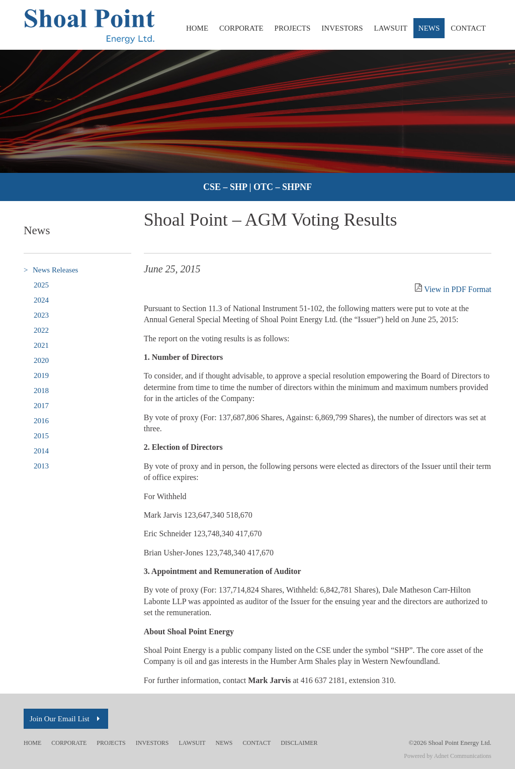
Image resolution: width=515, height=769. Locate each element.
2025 (41, 285)
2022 (41, 330)
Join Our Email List (66, 719)
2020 (41, 360)
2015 (41, 436)
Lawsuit (390, 28)
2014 (41, 451)
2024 (41, 300)
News (429, 28)
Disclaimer (299, 742)
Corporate (241, 28)
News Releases (51, 270)
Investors (342, 28)
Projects (293, 28)
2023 (41, 315)
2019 (41, 375)
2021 (41, 345)
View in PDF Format (457, 289)
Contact (468, 28)
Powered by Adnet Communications (447, 755)
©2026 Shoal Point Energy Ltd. (449, 742)
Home (197, 28)
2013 (41, 466)
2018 (41, 391)
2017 (41, 406)
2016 (41, 421)
